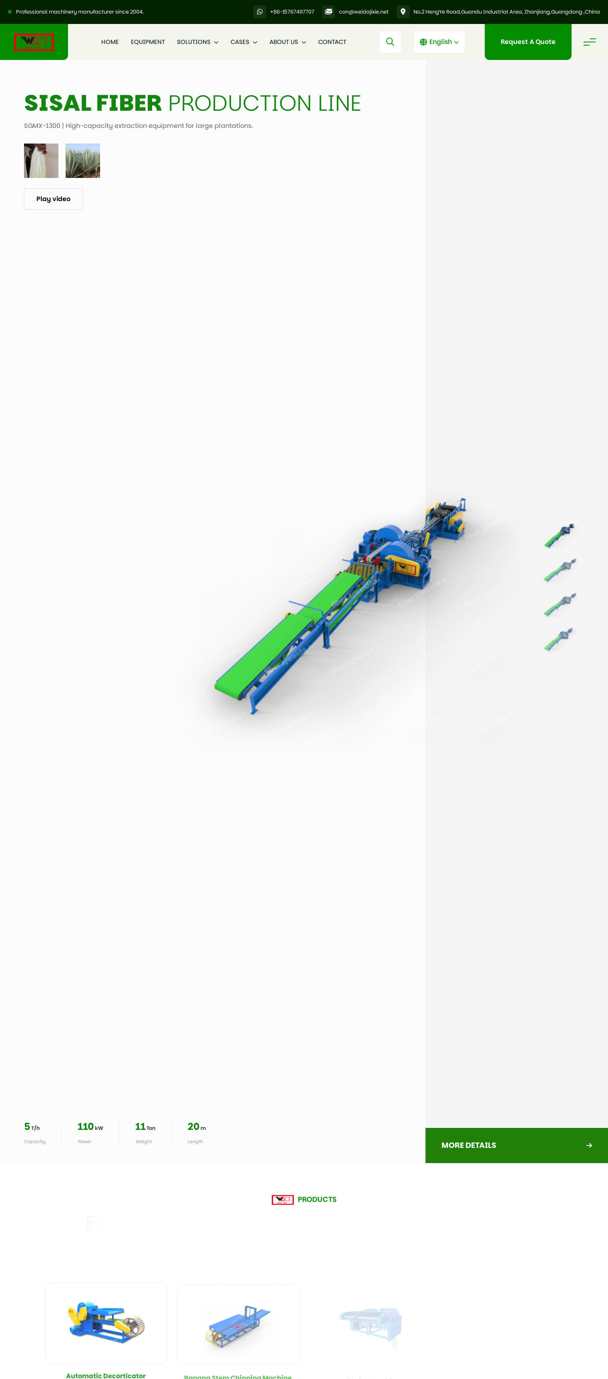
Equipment (148, 42)
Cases (244, 42)
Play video (53, 199)
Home (110, 42)
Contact (332, 42)
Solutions (198, 42)
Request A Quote (528, 41)
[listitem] (559, 536)
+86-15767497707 (292, 12)
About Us (287, 42)
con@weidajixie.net (364, 12)
